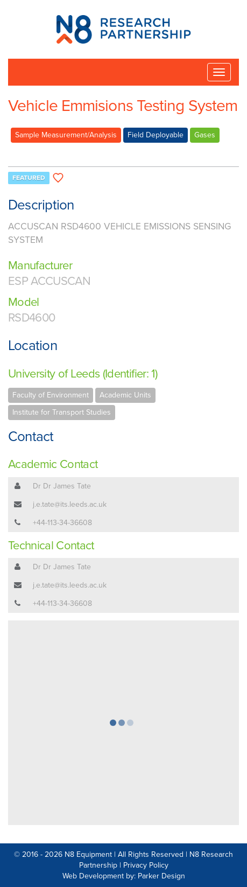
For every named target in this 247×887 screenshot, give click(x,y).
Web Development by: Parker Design (123, 876)
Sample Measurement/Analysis (66, 134)
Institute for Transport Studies (61, 412)
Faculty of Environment (50, 395)
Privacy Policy (145, 865)
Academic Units (125, 395)
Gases (204, 134)
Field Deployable (156, 134)
